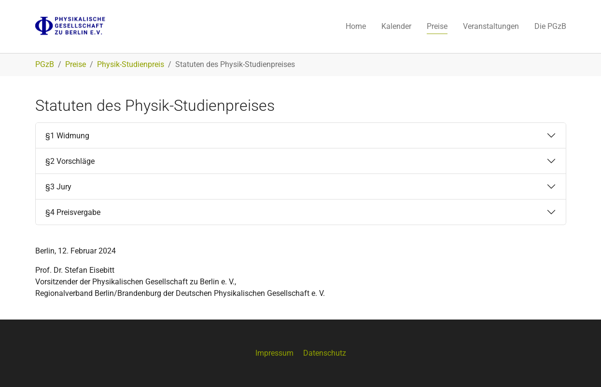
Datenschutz (324, 353)
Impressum (274, 353)
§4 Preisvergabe (72, 212)
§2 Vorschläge (70, 161)
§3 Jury (58, 186)
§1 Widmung (67, 135)
